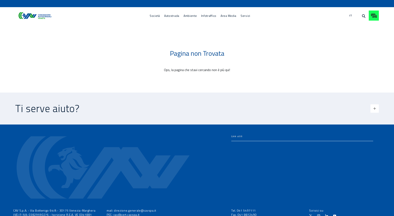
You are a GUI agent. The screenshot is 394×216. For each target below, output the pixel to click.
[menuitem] (155, 15)
